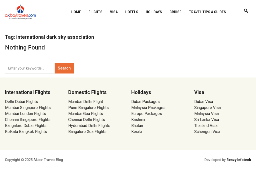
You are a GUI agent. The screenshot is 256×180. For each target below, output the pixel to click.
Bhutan (137, 125)
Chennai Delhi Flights (86, 119)
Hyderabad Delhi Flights (89, 125)
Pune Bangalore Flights (88, 107)
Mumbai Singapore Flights (28, 107)
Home (76, 12)
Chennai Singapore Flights (27, 119)
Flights (95, 12)
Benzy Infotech (238, 160)
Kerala (136, 131)
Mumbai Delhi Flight (85, 101)
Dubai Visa (203, 101)
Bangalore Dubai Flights (25, 125)
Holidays (154, 12)
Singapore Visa (207, 107)
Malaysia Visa (206, 113)
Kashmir (138, 119)
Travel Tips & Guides (207, 12)
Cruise (176, 12)
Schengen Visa (207, 131)
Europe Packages (146, 113)
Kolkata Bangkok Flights (26, 131)
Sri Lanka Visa (207, 119)
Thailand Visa (206, 125)
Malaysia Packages (148, 107)
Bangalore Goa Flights (87, 131)
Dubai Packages (145, 101)
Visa (114, 12)
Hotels (131, 12)
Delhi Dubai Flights (21, 101)
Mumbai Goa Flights (85, 113)
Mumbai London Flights (25, 113)
